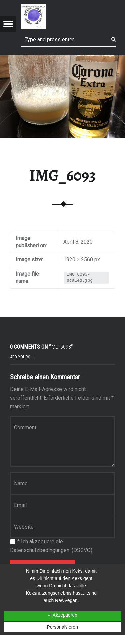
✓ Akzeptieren (62, 615)
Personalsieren (62, 627)
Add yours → (23, 356)
